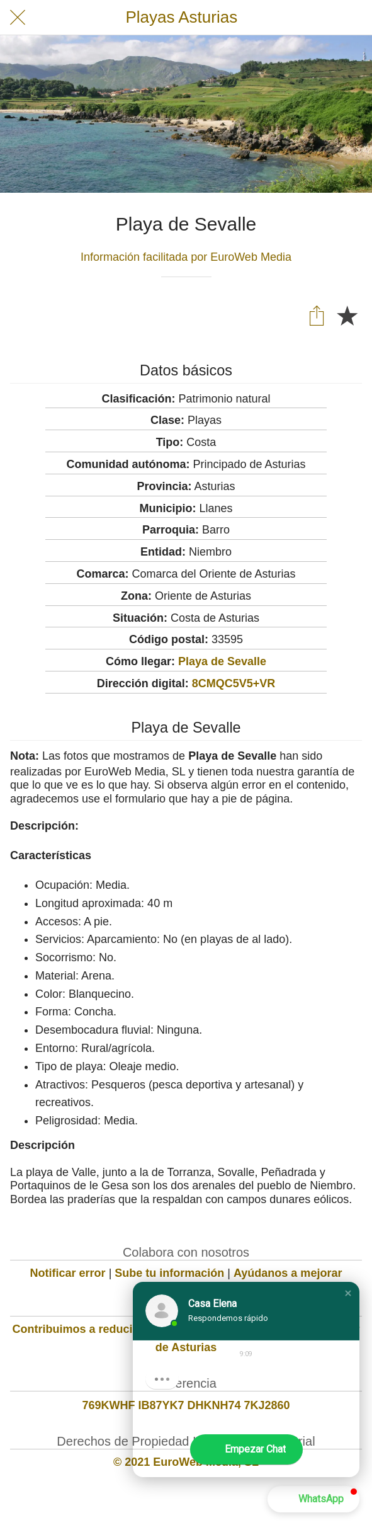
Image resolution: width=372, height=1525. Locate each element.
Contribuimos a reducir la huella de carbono (130, 1329)
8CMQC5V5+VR (234, 683)
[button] (348, 1293)
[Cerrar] (17, 17)
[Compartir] (317, 315)
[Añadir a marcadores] (347, 315)
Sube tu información (169, 1273)
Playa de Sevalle (222, 661)
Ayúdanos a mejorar (288, 1273)
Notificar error (68, 1273)
